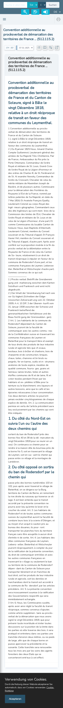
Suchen (53, 5)
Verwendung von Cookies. (26, 679)
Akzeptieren (15, 698)
